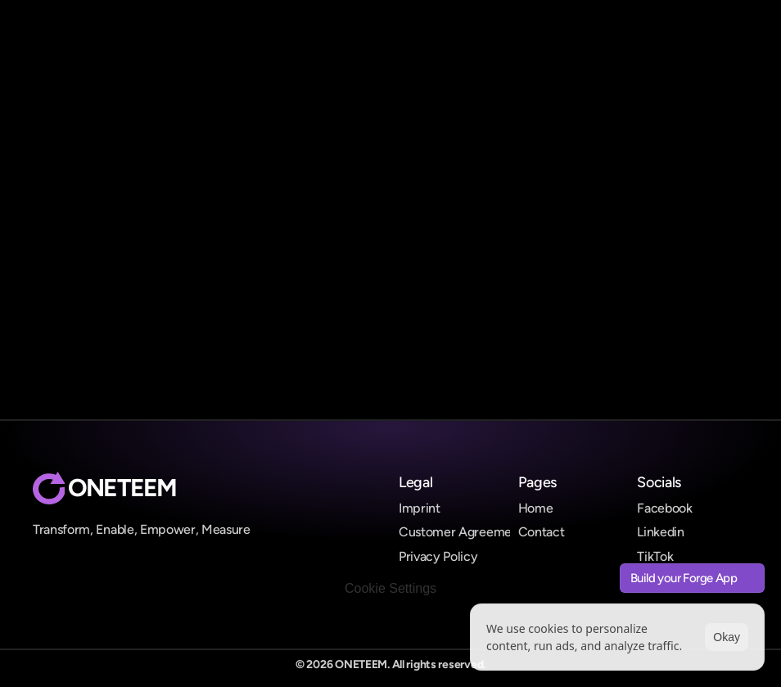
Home (535, 508)
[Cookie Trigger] (390, 588)
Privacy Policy (438, 556)
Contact (541, 532)
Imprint (419, 508)
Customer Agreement (461, 532)
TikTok (655, 556)
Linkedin (660, 532)
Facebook (664, 508)
